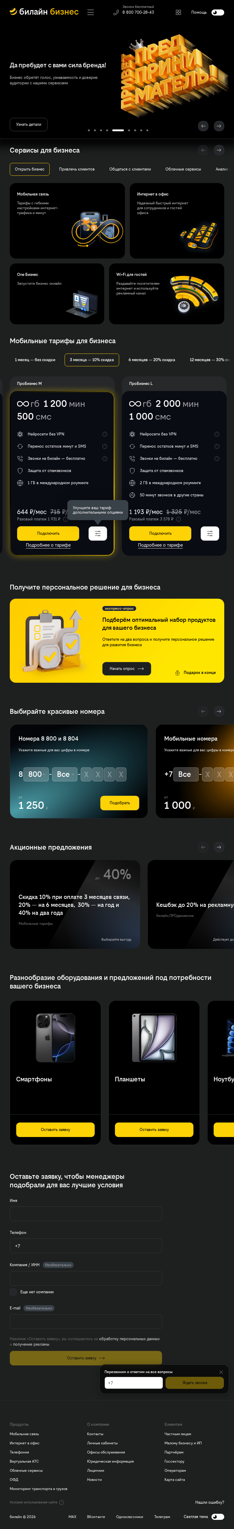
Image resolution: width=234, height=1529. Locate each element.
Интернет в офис (25, 1443)
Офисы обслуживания (106, 1452)
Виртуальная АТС (24, 1461)
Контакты (95, 1434)
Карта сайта (175, 1480)
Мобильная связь (24, 1434)
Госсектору (174, 1461)
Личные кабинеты (102, 1443)
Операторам (175, 1470)
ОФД (14, 1480)
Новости (94, 1480)
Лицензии (95, 1470)
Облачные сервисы (26, 1470)
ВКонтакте (96, 1517)
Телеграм (162, 1517)
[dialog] (97, 510)
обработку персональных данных (129, 1339)
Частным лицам (178, 1434)
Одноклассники (129, 1517)
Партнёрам (174, 1452)
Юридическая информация (110, 1461)
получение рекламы (31, 1344)
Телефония (19, 1452)
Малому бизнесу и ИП (183, 1443)
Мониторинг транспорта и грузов (38, 1489)
